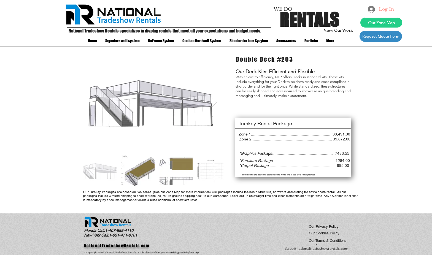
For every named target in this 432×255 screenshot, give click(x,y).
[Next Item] (214, 102)
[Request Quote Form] (381, 36)
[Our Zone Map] (381, 22)
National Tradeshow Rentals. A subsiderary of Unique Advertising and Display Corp (152, 252)
